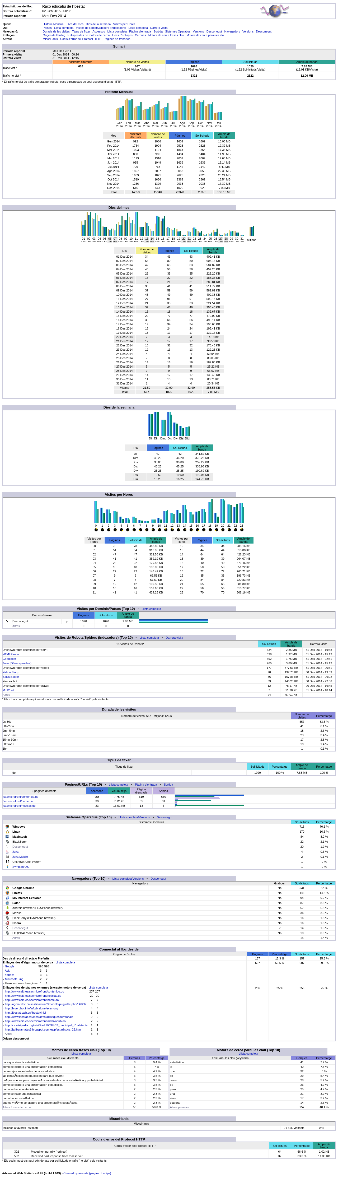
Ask (7, 970)
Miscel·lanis (50, 38)
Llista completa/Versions (134, 817)
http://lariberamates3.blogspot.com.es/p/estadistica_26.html (43, 1029)
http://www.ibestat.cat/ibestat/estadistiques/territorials (39, 1016)
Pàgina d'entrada (140, 31)
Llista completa (63, 27)
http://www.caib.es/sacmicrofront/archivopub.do (35, 1021)
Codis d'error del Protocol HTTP (80, 38)
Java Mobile (20, 856)
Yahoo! (9, 974)
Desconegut (214, 31)
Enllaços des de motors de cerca (89, 35)
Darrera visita (158, 27)
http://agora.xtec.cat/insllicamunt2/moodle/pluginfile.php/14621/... (46, 1004)
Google (9, 966)
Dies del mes (75, 24)
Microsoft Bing (14, 979)
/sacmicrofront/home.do (18, 801)
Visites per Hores (124, 24)
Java (15, 851)
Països (47, 27)
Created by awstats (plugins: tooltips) (87, 1173)
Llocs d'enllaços (122, 35)
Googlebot (9, 658)
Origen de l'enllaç (54, 35)
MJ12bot (8, 690)
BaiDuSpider (11, 676)
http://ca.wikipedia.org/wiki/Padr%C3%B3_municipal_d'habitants (46, 1025)
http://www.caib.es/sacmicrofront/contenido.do (34, 991)
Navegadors (232, 31)
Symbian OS (20, 866)
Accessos (98, 31)
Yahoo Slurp (10, 672)
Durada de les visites (56, 31)
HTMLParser (11, 654)
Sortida (158, 31)
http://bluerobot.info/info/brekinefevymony (31, 1008)
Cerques (140, 35)
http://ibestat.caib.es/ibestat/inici (25, 1012)
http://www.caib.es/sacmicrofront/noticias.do (33, 995)
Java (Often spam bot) (17, 663)
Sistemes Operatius (177, 31)
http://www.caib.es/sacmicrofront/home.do (32, 999)
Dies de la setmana (98, 24)
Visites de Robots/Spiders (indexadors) (101, 27)
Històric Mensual (53, 24)
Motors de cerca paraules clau (205, 35)
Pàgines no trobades (117, 38)
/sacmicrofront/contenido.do (20, 796)
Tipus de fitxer (81, 31)
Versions (198, 31)
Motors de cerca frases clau (166, 35)
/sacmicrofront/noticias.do (19, 805)
